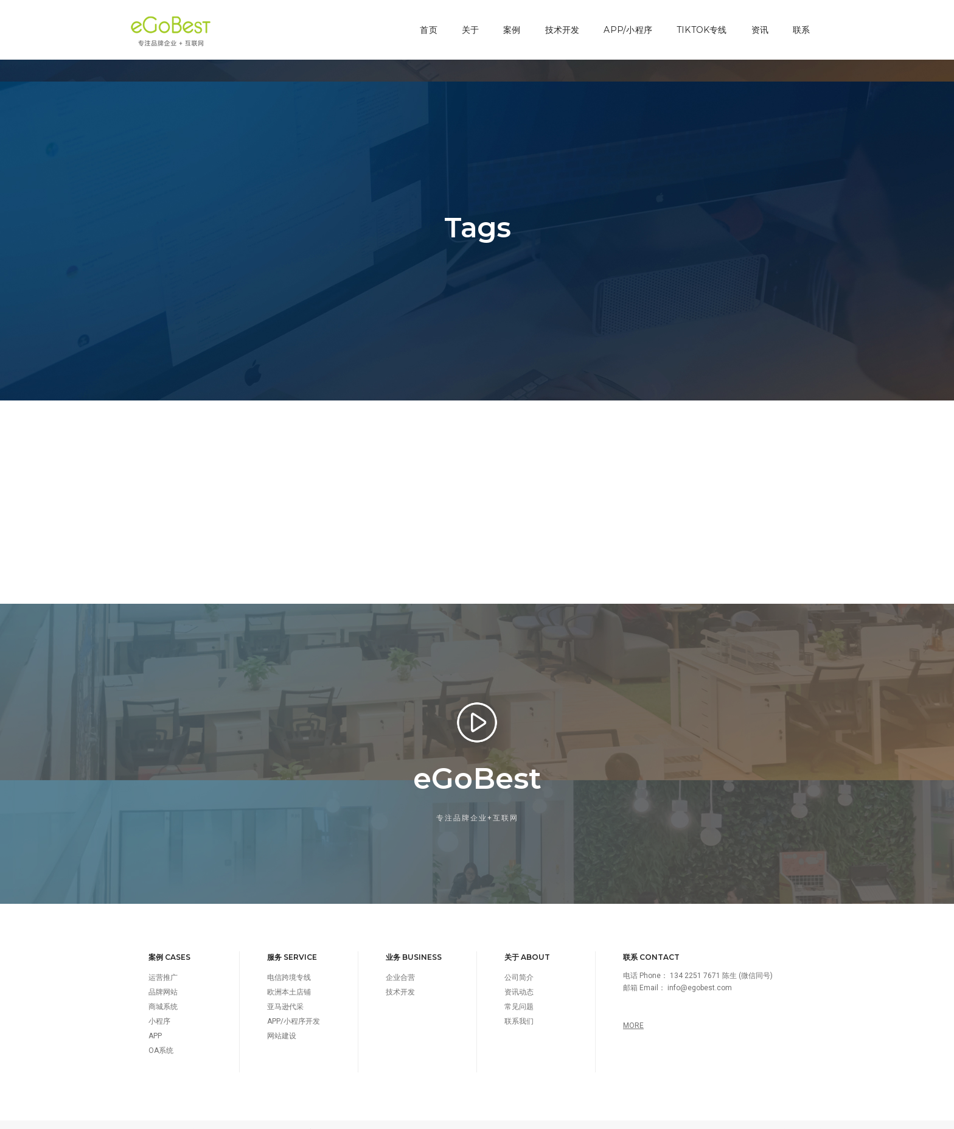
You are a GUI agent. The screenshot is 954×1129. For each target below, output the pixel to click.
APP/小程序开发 (293, 1005)
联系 (797, 21)
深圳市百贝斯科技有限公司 (219, 1117)
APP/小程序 (623, 21)
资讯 (755, 21)
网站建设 (281, 1020)
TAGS (677, 1117)
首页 (424, 21)
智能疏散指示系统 (794, 1117)
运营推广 (163, 961)
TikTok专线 (697, 21)
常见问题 (519, 991)
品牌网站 (163, 976)
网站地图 (749, 1117)
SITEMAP (710, 1117)
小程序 (159, 1005)
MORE (633, 1009)
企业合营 (400, 961)
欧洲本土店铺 (289, 976)
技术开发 (557, 21)
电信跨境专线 (289, 961)
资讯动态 (519, 976)
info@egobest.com (699, 972)
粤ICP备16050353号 (362, 1117)
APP (155, 1020)
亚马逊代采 (285, 991)
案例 (507, 21)
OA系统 (160, 1034)
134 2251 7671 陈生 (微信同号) (721, 960)
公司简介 (519, 961)
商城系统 (163, 991)
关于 (465, 21)
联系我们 (519, 1005)
